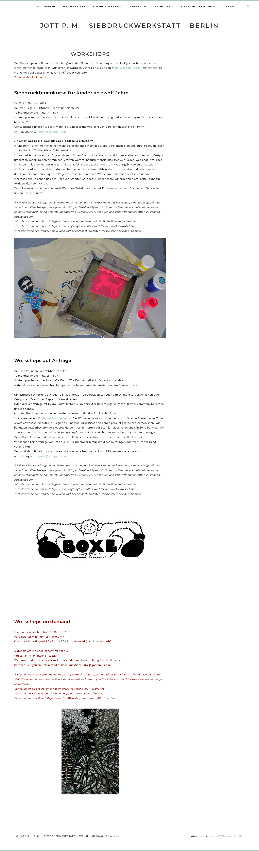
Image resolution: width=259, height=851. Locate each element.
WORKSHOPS (138, 6)
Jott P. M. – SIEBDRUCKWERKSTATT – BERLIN (129, 25)
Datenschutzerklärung (196, 6)
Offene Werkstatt (107, 6)
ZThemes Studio (231, 836)
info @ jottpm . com (126, 67)
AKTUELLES (163, 6)
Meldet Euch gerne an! (56, 418)
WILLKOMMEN (46, 6)
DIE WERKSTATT (74, 6)
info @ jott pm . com (53, 131)
